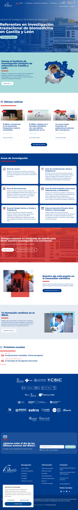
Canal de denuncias (47, 476)
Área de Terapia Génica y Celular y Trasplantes (21, 209)
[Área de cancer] (4, 169)
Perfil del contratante (47, 483)
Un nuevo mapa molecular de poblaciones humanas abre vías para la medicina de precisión (64, 128)
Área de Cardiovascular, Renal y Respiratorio (58, 170)
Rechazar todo (24, 500)
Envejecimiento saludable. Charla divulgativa (24, 355)
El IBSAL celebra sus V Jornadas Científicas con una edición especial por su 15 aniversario (38, 128)
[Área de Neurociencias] (4, 188)
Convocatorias (64, 6)
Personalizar (10, 500)
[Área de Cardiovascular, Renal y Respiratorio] (42, 169)
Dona (63, 2)
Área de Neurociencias (16, 188)
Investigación (29, 3)
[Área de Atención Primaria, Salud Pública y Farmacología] (42, 208)
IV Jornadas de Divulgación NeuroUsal (21, 361)
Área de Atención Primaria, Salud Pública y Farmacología (59, 209)
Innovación (24, 473)
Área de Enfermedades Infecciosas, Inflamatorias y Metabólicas (60, 189)
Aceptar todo (18, 503)
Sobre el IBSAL (25, 468)
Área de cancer (13, 169)
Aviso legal (44, 473)
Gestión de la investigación (41, 3)
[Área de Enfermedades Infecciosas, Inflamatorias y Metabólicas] (42, 188)
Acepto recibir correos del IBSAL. (49, 450)
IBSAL (22, 3)
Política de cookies (46, 471)
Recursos (44, 481)
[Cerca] (32, 486)
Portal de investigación (27, 471)
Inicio (17, 3)
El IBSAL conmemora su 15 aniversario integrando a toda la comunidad (12, 127)
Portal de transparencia (48, 478)
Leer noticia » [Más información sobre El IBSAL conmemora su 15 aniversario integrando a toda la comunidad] (7, 133)
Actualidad (24, 478)
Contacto (72, 6)
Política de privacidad (47, 468)
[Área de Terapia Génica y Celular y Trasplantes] (4, 208)
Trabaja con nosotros (26, 481)
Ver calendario (3, 364)
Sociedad (63, 3)
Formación (24, 476)
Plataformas (54, 3)
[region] (18, 496)
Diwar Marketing (51, 505)
